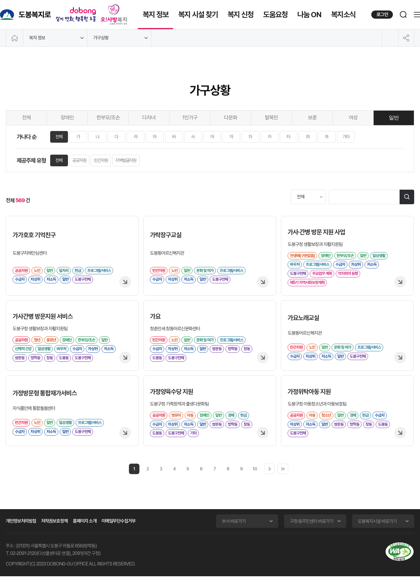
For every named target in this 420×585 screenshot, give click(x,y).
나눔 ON (309, 14)
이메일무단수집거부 (119, 529)
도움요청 (275, 14)
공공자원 (81, 160)
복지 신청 (240, 14)
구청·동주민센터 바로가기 (311, 530)
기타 (366, 137)
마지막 (283, 477)
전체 (60, 136)
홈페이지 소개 (85, 529)
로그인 (382, 14)
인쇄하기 (390, 37)
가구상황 (100, 38)
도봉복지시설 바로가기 (377, 530)
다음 (269, 477)
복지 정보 (156, 14)
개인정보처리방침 (21, 529)
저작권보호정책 (54, 529)
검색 (407, 197)
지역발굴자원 (131, 160)
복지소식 (343, 14)
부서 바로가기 (234, 530)
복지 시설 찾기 (198, 14)
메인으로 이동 (14, 37)
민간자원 (104, 160)
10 (255, 477)
